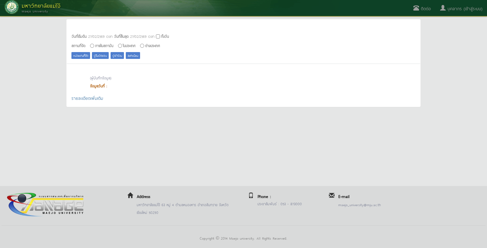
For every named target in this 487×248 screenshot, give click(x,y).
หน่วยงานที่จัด (80, 55)
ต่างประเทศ (152, 45)
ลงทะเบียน (133, 55)
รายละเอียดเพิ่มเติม (87, 97)
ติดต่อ (422, 8)
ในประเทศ (129, 45)
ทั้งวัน (165, 36)
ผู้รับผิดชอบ (100, 55)
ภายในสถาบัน (104, 45)
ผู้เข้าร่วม (117, 55)
